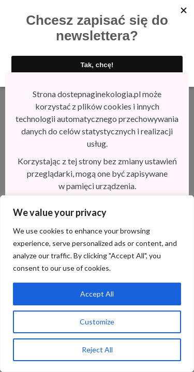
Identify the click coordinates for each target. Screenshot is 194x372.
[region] (97, 283)
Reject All (97, 349)
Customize (97, 321)
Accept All (97, 293)
